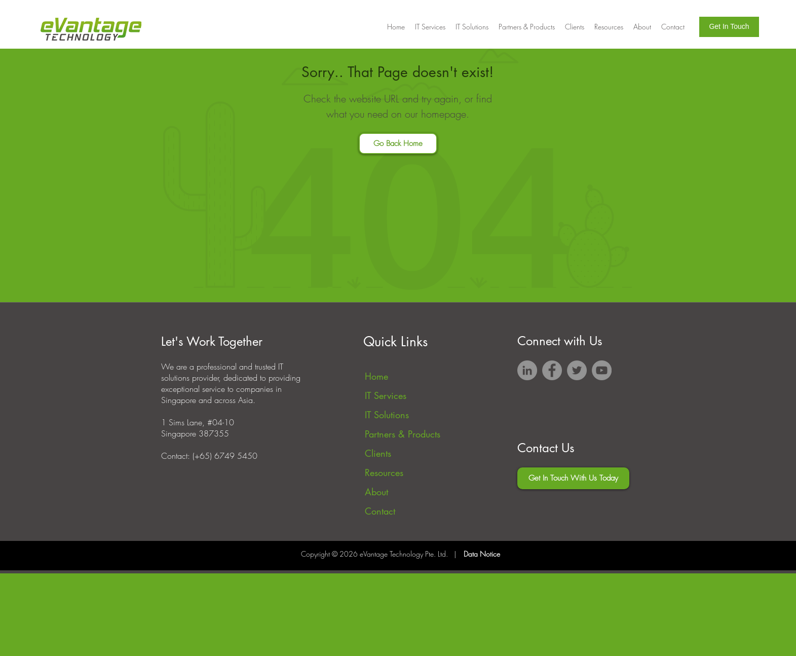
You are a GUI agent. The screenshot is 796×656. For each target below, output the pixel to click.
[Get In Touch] (729, 27)
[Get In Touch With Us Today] (573, 478)
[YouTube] (602, 370)
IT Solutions (387, 415)
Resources (384, 472)
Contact (380, 511)
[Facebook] (552, 370)
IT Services (385, 395)
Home (376, 376)
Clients (378, 453)
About (376, 492)
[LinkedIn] (527, 370)
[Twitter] (577, 370)
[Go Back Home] (398, 143)
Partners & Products (402, 434)
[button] (574, 26)
